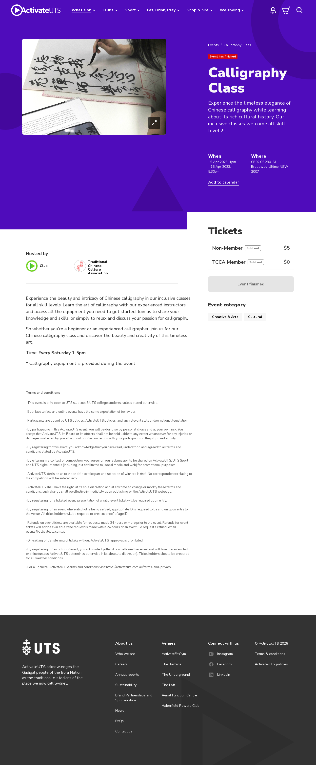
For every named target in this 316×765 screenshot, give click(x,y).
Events (213, 45)
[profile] (273, 10)
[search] (299, 10)
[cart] (286, 10)
